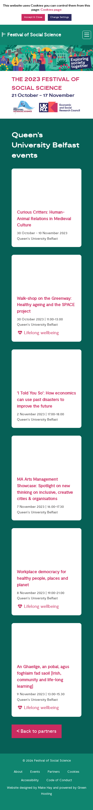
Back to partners (37, 731)
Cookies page (51, 10)
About (18, 772)
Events (35, 772)
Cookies (73, 772)
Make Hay (45, 788)
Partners (54, 772)
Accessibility (30, 780)
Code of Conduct (59, 780)
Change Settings (59, 17)
